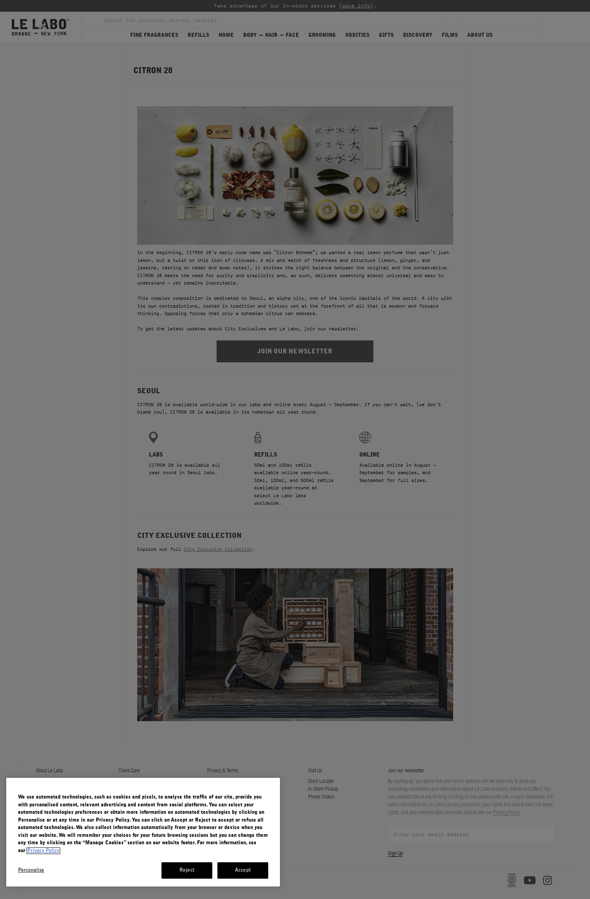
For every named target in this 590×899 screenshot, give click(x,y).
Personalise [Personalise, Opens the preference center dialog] (31, 870)
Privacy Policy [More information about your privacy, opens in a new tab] (43, 850)
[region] (143, 832)
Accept (243, 870)
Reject (186, 870)
